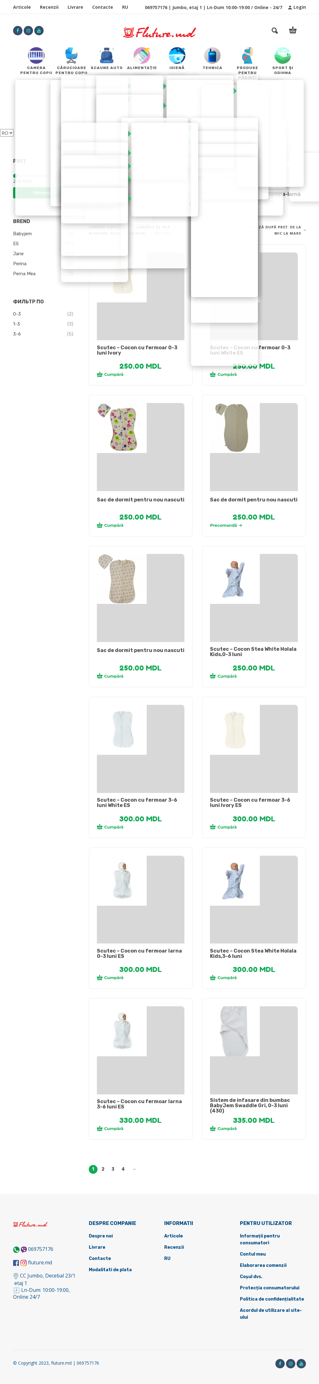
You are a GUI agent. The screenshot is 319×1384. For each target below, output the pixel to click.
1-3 (16, 324)
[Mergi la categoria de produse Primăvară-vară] (197, 197)
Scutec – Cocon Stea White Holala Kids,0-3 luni (253, 651)
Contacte (102, 7)
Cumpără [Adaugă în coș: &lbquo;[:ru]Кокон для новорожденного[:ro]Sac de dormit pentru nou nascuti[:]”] (110, 525)
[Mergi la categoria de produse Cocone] (122, 197)
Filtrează (43, 193)
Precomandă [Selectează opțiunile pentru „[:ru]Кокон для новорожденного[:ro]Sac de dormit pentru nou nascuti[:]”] (226, 525)
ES (16, 243)
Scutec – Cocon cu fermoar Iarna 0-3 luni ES (139, 953)
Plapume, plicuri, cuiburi (117, 233)
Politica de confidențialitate (272, 1299)
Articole (22, 7)
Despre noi (101, 1236)
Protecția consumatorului (269, 1288)
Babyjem (22, 233)
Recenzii (49, 7)
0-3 (17, 314)
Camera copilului (109, 227)
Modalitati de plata (110, 1269)
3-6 (17, 334)
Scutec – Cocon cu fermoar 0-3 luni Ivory (137, 350)
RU (125, 7)
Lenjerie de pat (153, 227)
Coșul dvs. (251, 1276)
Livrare (75, 7)
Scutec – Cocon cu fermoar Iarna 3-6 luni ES (139, 1104)
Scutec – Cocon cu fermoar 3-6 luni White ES (137, 802)
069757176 (40, 1249)
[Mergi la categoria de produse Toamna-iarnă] (273, 197)
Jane (18, 253)
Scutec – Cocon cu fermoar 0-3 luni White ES (250, 350)
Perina (19, 263)
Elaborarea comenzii (263, 1265)
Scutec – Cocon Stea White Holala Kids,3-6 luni (253, 953)
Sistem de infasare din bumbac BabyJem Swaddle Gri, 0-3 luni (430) (250, 1105)
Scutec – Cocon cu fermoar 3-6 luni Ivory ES (250, 802)
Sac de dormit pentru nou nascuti (140, 500)
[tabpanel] (141, 277)
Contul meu (253, 1254)
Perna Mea (24, 273)
